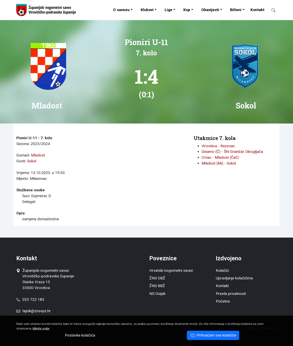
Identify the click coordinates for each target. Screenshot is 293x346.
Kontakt (257, 9)
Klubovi (147, 9)
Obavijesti (210, 9)
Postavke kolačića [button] (80, 335)
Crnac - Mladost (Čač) (220, 157)
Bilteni (235, 9)
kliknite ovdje (41, 328)
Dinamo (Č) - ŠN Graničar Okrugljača (232, 151)
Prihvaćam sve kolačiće (213, 335)
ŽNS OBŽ (157, 278)
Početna (223, 301)
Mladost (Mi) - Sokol (219, 163)
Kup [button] (186, 9)
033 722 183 (30, 299)
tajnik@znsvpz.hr (36, 311)
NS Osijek (157, 293)
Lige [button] (168, 9)
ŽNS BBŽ (157, 285)
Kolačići (222, 270)
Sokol (31, 161)
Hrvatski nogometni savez (171, 270)
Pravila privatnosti (231, 293)
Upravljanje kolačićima (234, 278)
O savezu (121, 9)
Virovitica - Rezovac (218, 146)
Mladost (38, 155)
